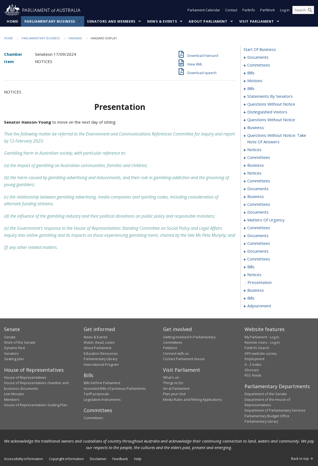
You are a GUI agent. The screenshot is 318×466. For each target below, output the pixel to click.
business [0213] (255, 290)
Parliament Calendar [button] (204, 10)
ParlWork (267, 10)
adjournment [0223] (259, 306)
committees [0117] (258, 181)
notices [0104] (254, 149)
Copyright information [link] (66, 458)
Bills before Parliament (102, 383)
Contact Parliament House (184, 359)
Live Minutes (14, 394)
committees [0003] (258, 65)
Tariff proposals (96, 394)
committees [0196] (258, 259)
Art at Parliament (176, 388)
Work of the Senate (20, 342)
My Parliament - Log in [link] (262, 337)
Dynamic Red (14, 348)
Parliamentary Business (49, 21)
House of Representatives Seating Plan (35, 404)
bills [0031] (251, 88)
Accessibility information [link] (23, 458)
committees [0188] (258, 243)
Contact (231, 10)
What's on (171, 377)
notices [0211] (254, 274)
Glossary (252, 369)
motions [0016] (254, 81)
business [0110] (255, 165)
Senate (10, 337)
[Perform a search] (310, 10)
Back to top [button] (302, 458)
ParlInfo (248, 10)
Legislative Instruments (102, 399)
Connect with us (176, 353)
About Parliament (208, 21)
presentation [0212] (260, 282)
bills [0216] (251, 298)
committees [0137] (258, 204)
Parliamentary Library (100, 359)
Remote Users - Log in (262, 342)
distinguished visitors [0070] (267, 112)
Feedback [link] (120, 458)
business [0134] (255, 196)
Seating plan (14, 359)
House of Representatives (25, 377)
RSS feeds (253, 375)
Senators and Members (111, 21)
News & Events (162, 21)
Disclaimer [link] (98, 458)
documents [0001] (257, 57)
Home (12, 21)
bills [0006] (251, 73)
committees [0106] (258, 157)
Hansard (75, 38)
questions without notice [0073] (271, 120)
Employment (254, 359)
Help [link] (138, 458)
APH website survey (261, 353)
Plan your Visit (174, 394)
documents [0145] (257, 212)
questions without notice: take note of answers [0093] (276, 139)
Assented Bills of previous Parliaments (115, 388)
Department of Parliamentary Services (275, 410)
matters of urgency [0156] (266, 220)
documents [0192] (257, 251)
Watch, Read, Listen (99, 342)
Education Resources (101, 353)
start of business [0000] (259, 49)
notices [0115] (254, 173)
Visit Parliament (256, 21)
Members (12, 399)
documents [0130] (257, 189)
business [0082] (255, 127)
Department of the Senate (266, 394)
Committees (93, 418)
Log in (284, 10)
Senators (11, 353)
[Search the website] (303, 10)
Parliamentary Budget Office (267, 415)
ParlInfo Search (257, 348)
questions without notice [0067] (271, 104)
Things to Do (173, 383)
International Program (101, 364)
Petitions (170, 348)
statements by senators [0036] (270, 96)
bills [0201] (251, 267)
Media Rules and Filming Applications (192, 399)
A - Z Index (253, 364)
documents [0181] (257, 235)
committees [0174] (258, 228)
